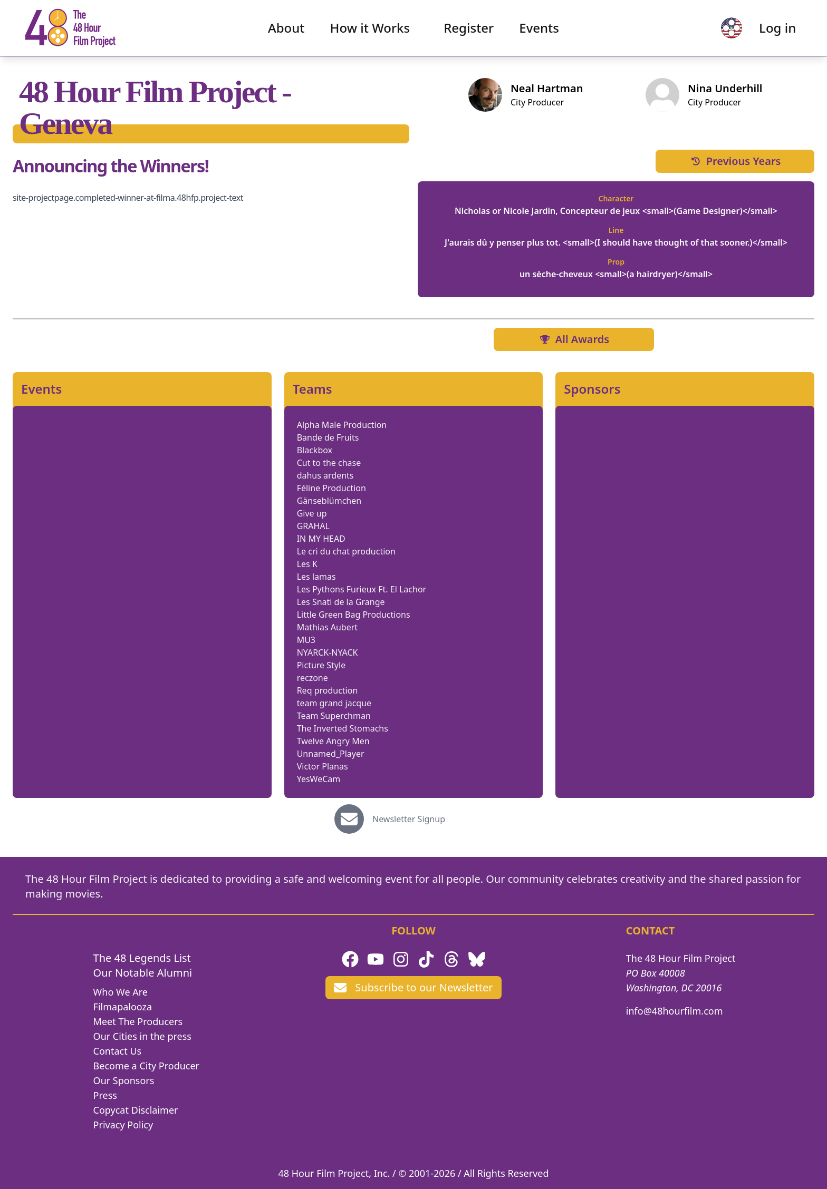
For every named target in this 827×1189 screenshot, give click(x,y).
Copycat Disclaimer (135, 1110)
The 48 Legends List (142, 958)
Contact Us (117, 1051)
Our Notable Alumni (143, 973)
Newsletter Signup (408, 819)
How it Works (370, 29)
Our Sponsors (124, 1080)
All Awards (573, 339)
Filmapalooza (122, 1006)
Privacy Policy (123, 1124)
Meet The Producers (138, 1021)
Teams (312, 389)
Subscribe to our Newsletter (413, 987)
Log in (774, 29)
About (286, 29)
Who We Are (120, 992)
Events (539, 29)
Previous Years (735, 161)
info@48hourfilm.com (674, 1011)
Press (105, 1095)
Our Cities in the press (142, 1036)
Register (469, 29)
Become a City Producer (146, 1065)
